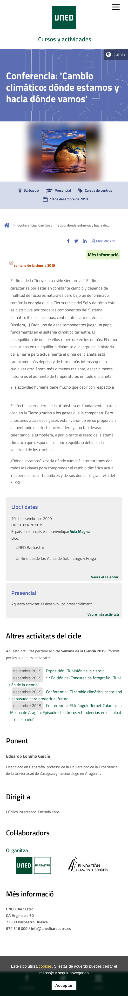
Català (119, 54)
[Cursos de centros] (94, 190)
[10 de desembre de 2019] (64, 199)
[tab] (64, 24)
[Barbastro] (27, 190)
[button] (68, 241)
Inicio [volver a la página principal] (7, 225)
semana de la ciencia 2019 (34, 265)
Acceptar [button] (64, 989)
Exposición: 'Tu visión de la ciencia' (76, 671)
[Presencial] (57, 190)
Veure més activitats (104, 614)
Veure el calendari (105, 577)
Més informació (103, 254)
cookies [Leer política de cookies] (45, 970)
